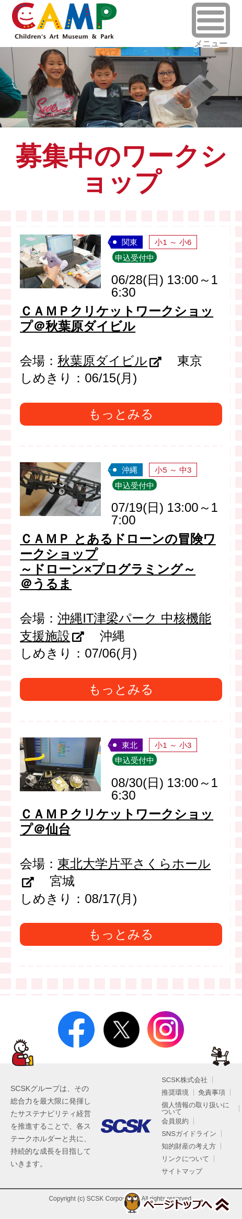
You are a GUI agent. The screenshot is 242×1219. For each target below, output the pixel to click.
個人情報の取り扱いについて (195, 1108)
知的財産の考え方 (189, 1146)
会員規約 (175, 1121)
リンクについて (185, 1158)
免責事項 (211, 1092)
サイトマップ (182, 1171)
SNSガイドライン (189, 1133)
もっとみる (121, 414)
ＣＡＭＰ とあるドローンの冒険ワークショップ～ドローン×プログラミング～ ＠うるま (118, 561)
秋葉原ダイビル (102, 361)
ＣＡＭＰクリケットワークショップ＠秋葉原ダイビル (116, 318)
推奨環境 (175, 1092)
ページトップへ (176, 1203)
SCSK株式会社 (184, 1079)
